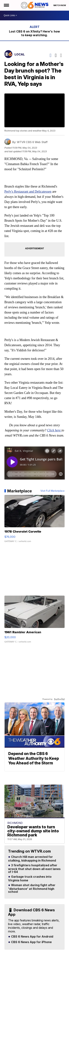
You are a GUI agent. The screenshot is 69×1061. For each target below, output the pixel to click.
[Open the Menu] (6, 5)
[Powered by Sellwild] (59, 699)
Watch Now (59, 5)
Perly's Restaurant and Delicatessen (28, 191)
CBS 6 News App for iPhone (31, 942)
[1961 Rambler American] (34, 621)
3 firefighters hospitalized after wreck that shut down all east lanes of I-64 (34, 869)
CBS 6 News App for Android (31, 936)
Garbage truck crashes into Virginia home (30, 878)
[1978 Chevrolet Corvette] (34, 520)
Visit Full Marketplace (52, 491)
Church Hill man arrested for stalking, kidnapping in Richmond (32, 858)
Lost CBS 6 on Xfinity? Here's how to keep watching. (34, 33)
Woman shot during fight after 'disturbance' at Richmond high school (31, 889)
